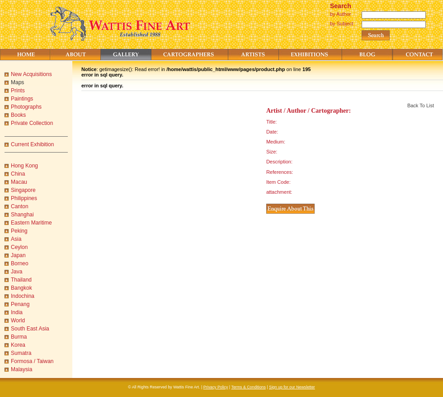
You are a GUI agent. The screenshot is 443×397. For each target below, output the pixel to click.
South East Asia (30, 328)
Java (16, 271)
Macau (19, 182)
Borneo (19, 263)
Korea (18, 345)
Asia (16, 239)
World (18, 320)
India (17, 312)
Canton (19, 206)
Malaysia (21, 369)
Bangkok (21, 288)
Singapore (23, 190)
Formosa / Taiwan (32, 361)
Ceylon (19, 247)
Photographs (26, 107)
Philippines (24, 198)
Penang (20, 304)
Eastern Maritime (31, 223)
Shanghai (22, 214)
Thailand (21, 280)
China (18, 174)
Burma (19, 337)
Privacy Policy (215, 387)
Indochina (22, 296)
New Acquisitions (31, 74)
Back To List (420, 105)
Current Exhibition (32, 144)
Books (18, 115)
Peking (19, 231)
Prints (18, 90)
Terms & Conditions (248, 387)
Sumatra (21, 353)
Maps (17, 82)
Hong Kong (24, 166)
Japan (18, 255)
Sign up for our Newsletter (292, 387)
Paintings (22, 99)
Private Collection (32, 123)
